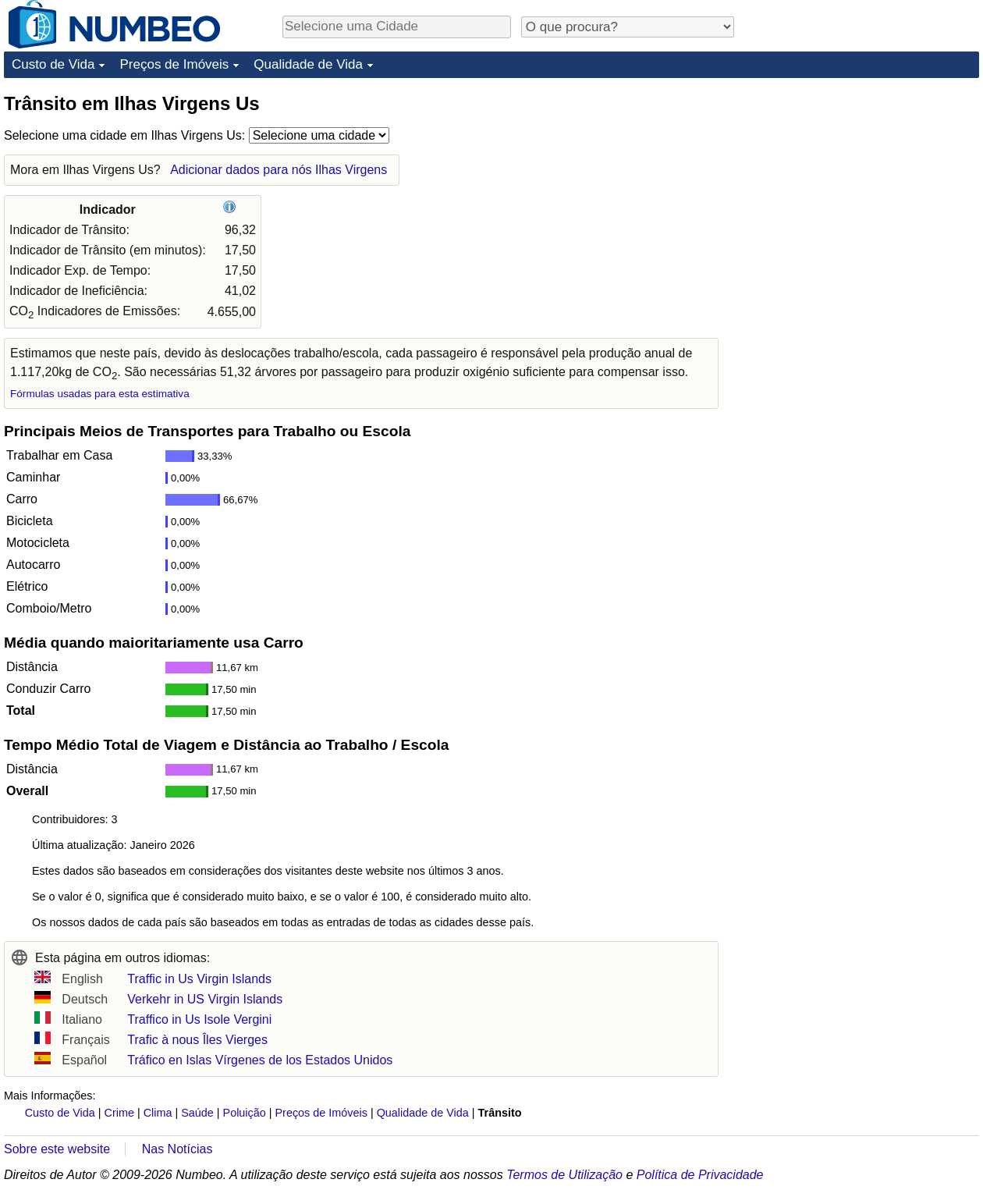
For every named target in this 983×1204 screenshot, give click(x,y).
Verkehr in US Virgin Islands (204, 999)
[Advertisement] (862, 188)
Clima (158, 1112)
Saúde (197, 1112)
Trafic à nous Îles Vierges (197, 1039)
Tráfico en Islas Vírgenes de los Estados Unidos (259, 1060)
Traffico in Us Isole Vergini (199, 1019)
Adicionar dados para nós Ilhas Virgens (278, 169)
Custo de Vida (53, 64)
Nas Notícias (177, 1149)
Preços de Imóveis (174, 64)
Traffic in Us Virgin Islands (199, 979)
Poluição (244, 1112)
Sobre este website (57, 1149)
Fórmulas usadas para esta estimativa (100, 394)
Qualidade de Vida (308, 64)
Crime (119, 1112)
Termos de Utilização (564, 1174)
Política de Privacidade (700, 1174)
